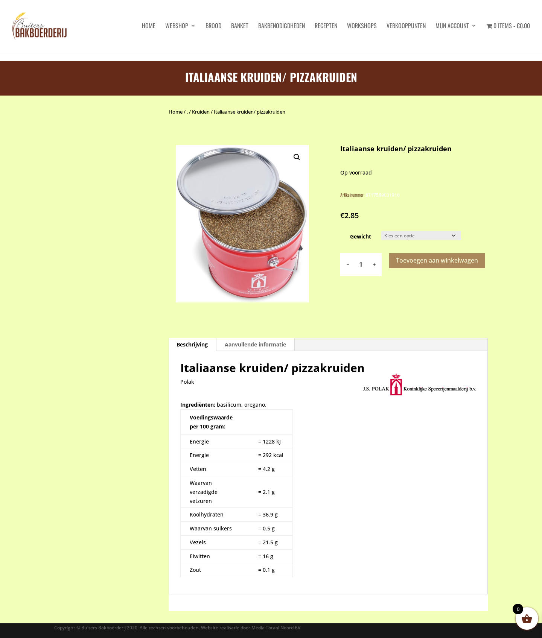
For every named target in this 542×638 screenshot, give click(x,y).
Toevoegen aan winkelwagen (437, 260)
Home (176, 111)
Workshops (362, 26)
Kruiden (201, 111)
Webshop (176, 26)
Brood (213, 26)
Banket (239, 26)
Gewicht (360, 236)
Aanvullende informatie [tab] (255, 344)
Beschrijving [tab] (192, 344)
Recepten (326, 26)
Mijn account (452, 26)
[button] (297, 157)
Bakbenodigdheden (281, 26)
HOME (148, 26)
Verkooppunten (406, 26)
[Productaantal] (361, 264)
